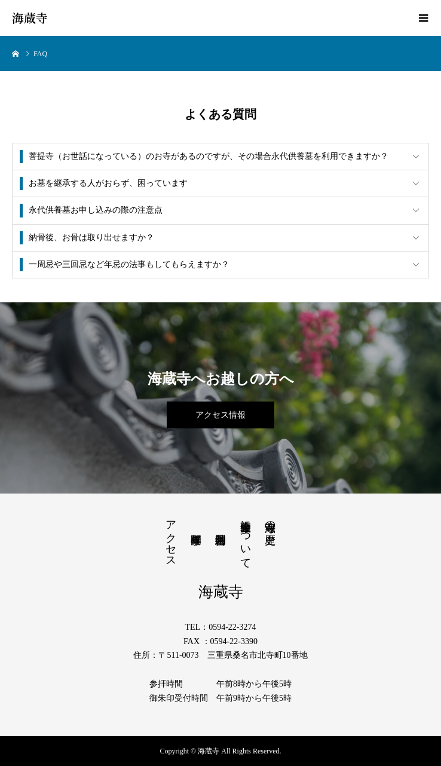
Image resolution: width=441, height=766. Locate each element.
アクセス (171, 537)
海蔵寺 (30, 18)
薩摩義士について (246, 538)
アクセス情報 (220, 414)
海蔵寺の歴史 (270, 520)
